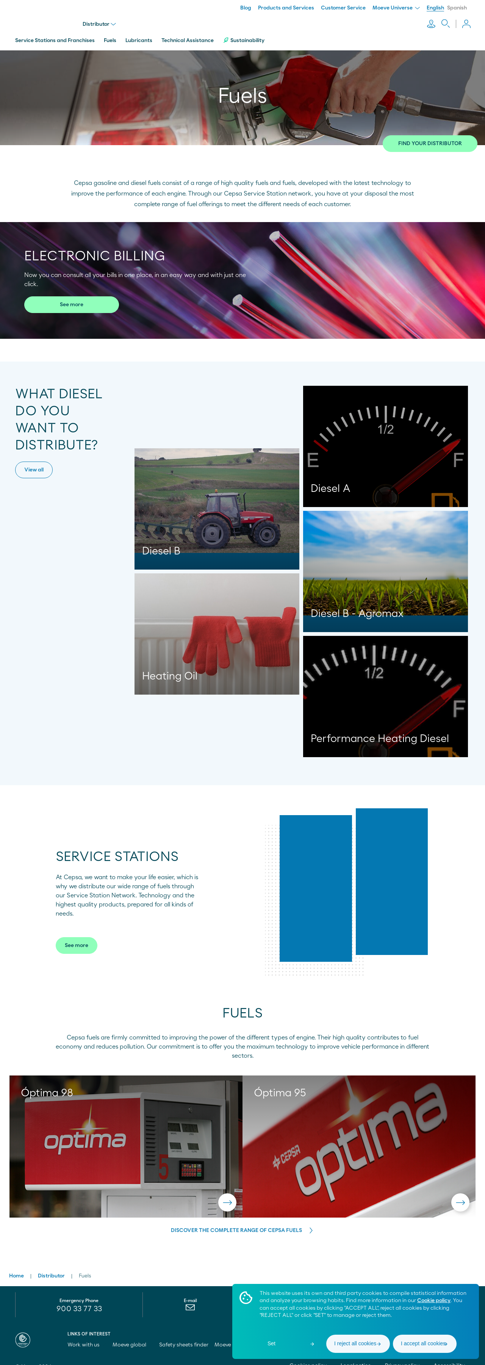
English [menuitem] (435, 8)
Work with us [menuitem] (86, 1342)
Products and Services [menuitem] (286, 8)
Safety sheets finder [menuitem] (183, 1342)
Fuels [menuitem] (110, 39)
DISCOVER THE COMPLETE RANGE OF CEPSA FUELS (236, 1228)
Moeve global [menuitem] (133, 1342)
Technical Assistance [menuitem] (187, 39)
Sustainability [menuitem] (243, 39)
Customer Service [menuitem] (343, 8)
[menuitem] (190, 1307)
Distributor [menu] (100, 23)
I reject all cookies (355, 1343)
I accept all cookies (423, 1343)
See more (71, 303)
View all (34, 468)
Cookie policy (434, 1300)
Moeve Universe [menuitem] (396, 8)
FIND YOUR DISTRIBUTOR (430, 142)
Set (271, 1343)
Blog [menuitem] (245, 8)
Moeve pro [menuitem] (230, 1342)
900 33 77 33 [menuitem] (79, 1306)
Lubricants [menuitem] (138, 39)
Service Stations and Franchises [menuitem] (55, 39)
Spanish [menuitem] (457, 8)
